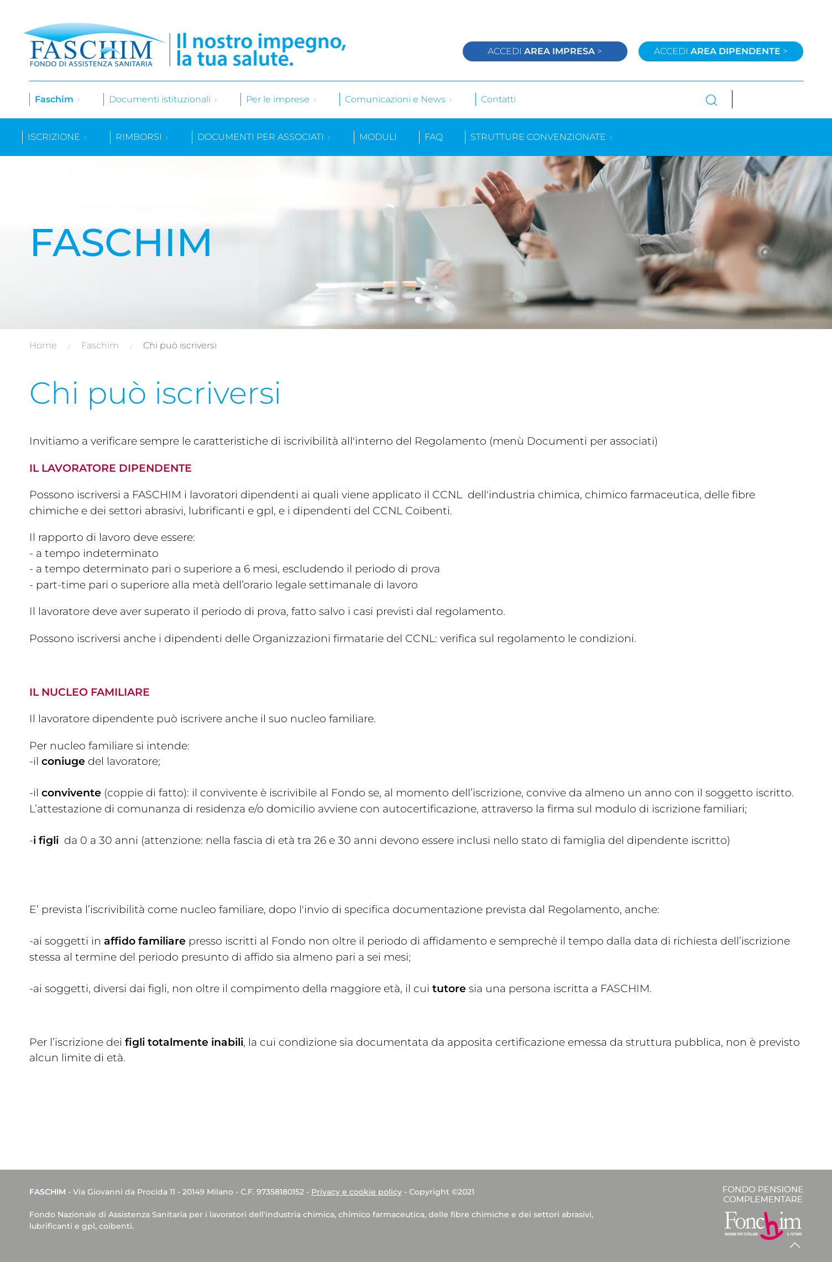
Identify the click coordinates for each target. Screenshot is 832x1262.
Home (43, 345)
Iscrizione (58, 137)
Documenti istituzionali (163, 99)
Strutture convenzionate (542, 137)
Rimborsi (143, 137)
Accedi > (545, 51)
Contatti (498, 99)
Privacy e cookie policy (356, 1192)
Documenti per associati (264, 137)
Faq (434, 137)
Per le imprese (281, 99)
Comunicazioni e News (399, 99)
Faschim (58, 99)
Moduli (378, 137)
